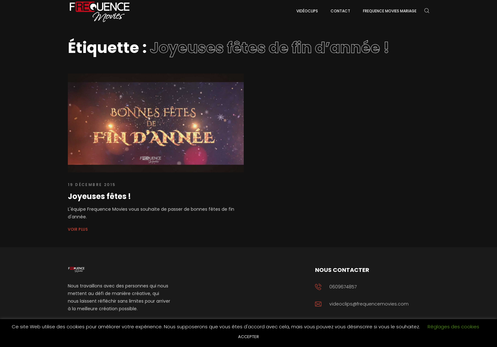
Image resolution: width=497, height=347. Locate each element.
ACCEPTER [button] (248, 337)
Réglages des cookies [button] (453, 326)
